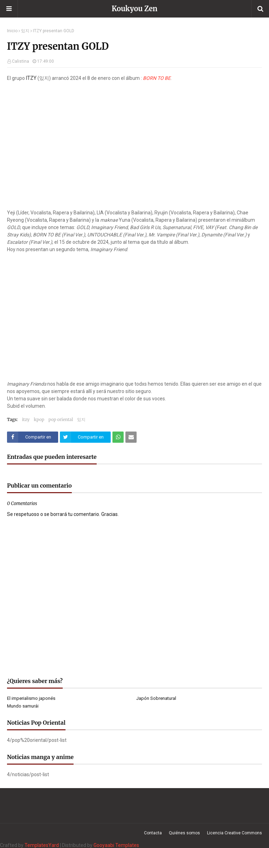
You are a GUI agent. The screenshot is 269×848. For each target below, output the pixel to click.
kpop (39, 419)
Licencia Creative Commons (234, 832)
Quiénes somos (184, 832)
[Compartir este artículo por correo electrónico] (131, 437)
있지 (25, 30)
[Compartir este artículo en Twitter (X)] (85, 437)
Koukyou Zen (135, 8)
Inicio (12, 30)
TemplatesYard (42, 845)
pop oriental (60, 419)
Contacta (153, 832)
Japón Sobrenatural (156, 698)
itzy (26, 419)
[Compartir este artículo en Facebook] (32, 437)
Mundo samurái (23, 706)
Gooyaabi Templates (116, 845)
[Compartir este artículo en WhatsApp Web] (118, 437)
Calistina (20, 61)
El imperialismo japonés (31, 698)
